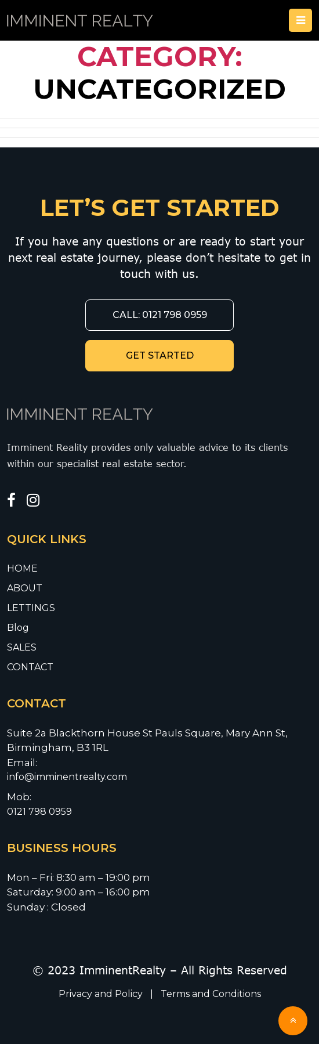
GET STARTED (160, 355)
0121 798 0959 (39, 811)
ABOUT (24, 588)
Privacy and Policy (102, 993)
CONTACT (30, 667)
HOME (22, 568)
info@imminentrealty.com (68, 776)
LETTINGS (31, 607)
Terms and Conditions (211, 993)
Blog (18, 627)
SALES (22, 647)
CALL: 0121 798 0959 (160, 314)
